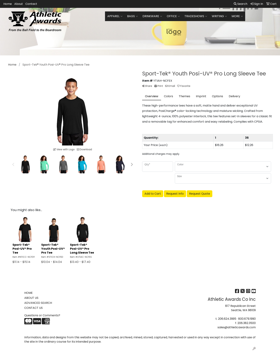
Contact (31, 4)
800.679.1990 (247, 319)
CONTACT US (33, 308)
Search (240, 4)
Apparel (114, 16)
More (237, 16)
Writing (219, 16)
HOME (28, 293)
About (18, 4)
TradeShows (195, 16)
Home (7, 4)
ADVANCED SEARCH (38, 303)
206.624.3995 (227, 319)
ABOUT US (31, 298)
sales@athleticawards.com (237, 327)
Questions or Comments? (42, 315)
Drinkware (152, 16)
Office (173, 16)
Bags (132, 16)
